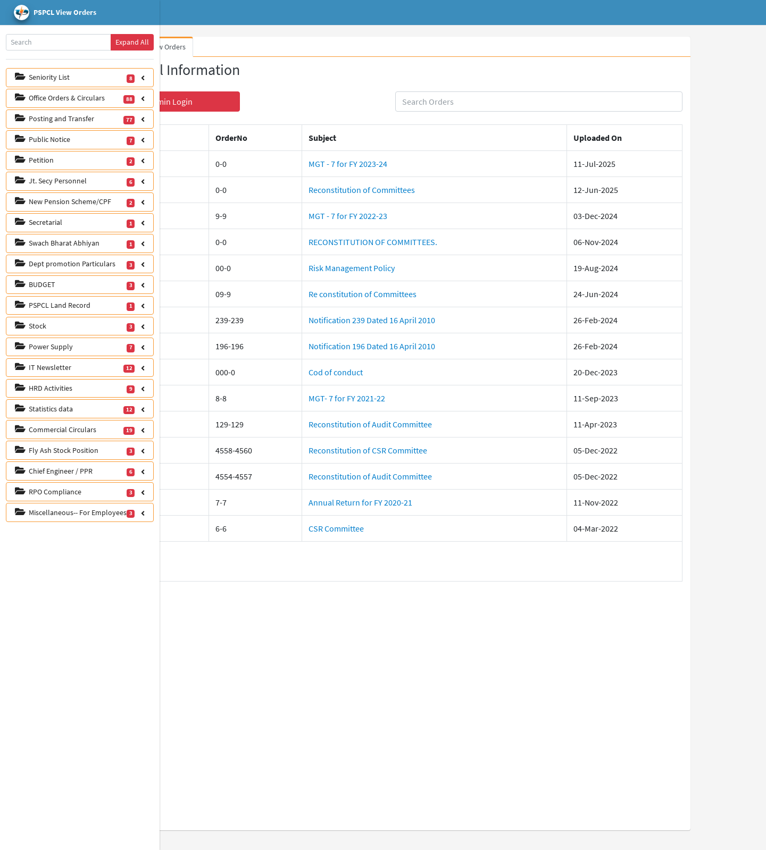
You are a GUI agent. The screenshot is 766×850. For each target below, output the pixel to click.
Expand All (132, 42)
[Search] (58, 42)
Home (205, 13)
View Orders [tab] (243, 47)
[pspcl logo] (80, 13)
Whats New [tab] (192, 47)
